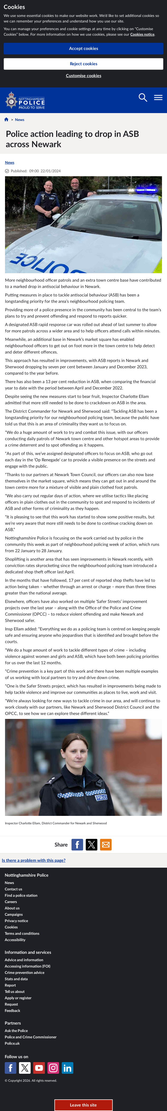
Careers (11, 902)
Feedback (12, 1011)
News (19, 120)
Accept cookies (83, 49)
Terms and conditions (22, 934)
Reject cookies (83, 64)
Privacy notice (16, 921)
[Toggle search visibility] (143, 97)
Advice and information (24, 960)
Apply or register (18, 998)
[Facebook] (10, 1068)
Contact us (13, 889)
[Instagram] (53, 1068)
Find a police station (21, 896)
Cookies (11, 927)
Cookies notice (142, 34)
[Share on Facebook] (77, 844)
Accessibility (15, 940)
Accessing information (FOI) (27, 966)
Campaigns (14, 915)
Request (11, 1004)
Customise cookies (83, 76)
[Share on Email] (106, 844)
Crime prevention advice (24, 973)
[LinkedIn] (67, 1068)
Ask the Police (16, 1031)
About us (12, 908)
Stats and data (16, 979)
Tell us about (15, 992)
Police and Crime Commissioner (30, 1037)
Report (10, 985)
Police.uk (12, 1043)
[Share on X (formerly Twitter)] (91, 844)
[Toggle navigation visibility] (158, 97)
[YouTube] (39, 1068)
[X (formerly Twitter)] (25, 1068)
